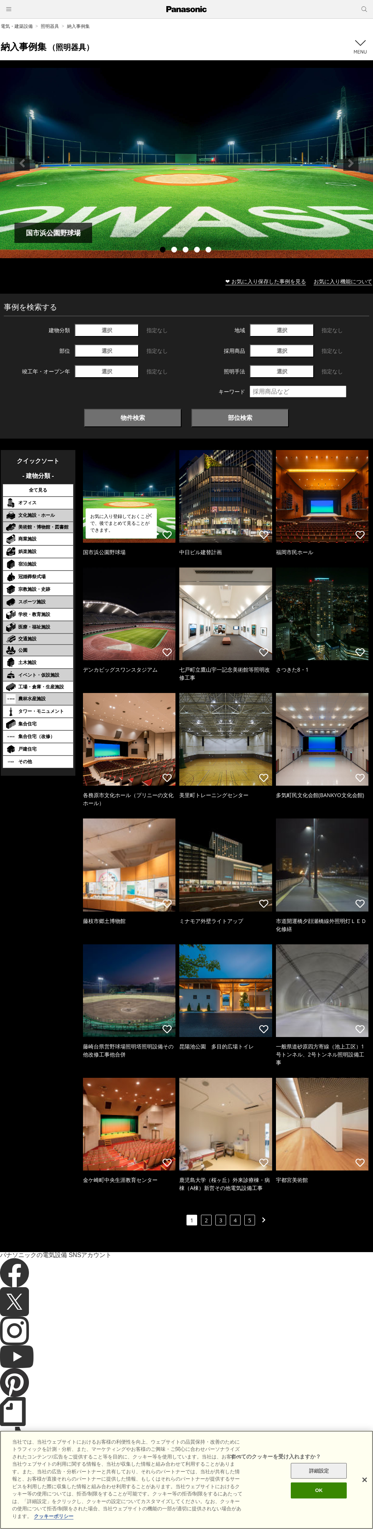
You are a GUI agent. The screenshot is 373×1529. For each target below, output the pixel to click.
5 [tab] (209, 250)
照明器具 (50, 26)
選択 (107, 330)
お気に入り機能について (343, 281)
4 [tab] (198, 250)
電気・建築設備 (17, 26)
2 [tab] (175, 250)
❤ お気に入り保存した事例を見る (265, 281)
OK (319, 1504)
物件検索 (133, 417)
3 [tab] (186, 250)
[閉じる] (364, 1494)
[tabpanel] (186, 163)
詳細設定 (319, 1485)
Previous (22, 163)
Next (351, 163)
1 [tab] (163, 250)
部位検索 (240, 417)
